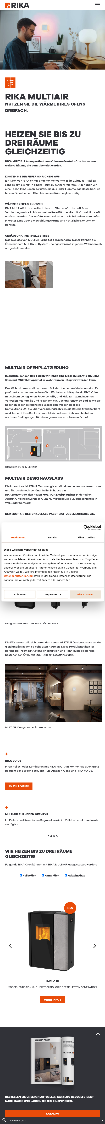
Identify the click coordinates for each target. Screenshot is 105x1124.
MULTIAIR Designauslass (59, 495)
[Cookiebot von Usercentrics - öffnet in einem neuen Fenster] (86, 527)
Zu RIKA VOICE (19, 786)
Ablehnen (20, 594)
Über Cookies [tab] (86, 537)
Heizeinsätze (76, 876)
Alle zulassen (85, 594)
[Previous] (10, 945)
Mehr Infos (52, 1000)
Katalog (52, 1114)
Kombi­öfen (52, 876)
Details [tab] (52, 537)
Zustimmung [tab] (18, 537)
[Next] (94, 945)
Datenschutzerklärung (18, 575)
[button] (97, 4)
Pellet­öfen (29, 876)
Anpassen (52, 594)
